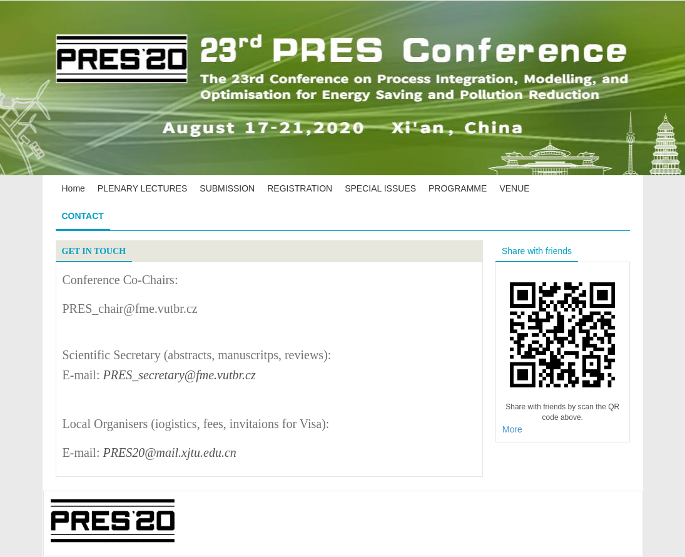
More (512, 429)
